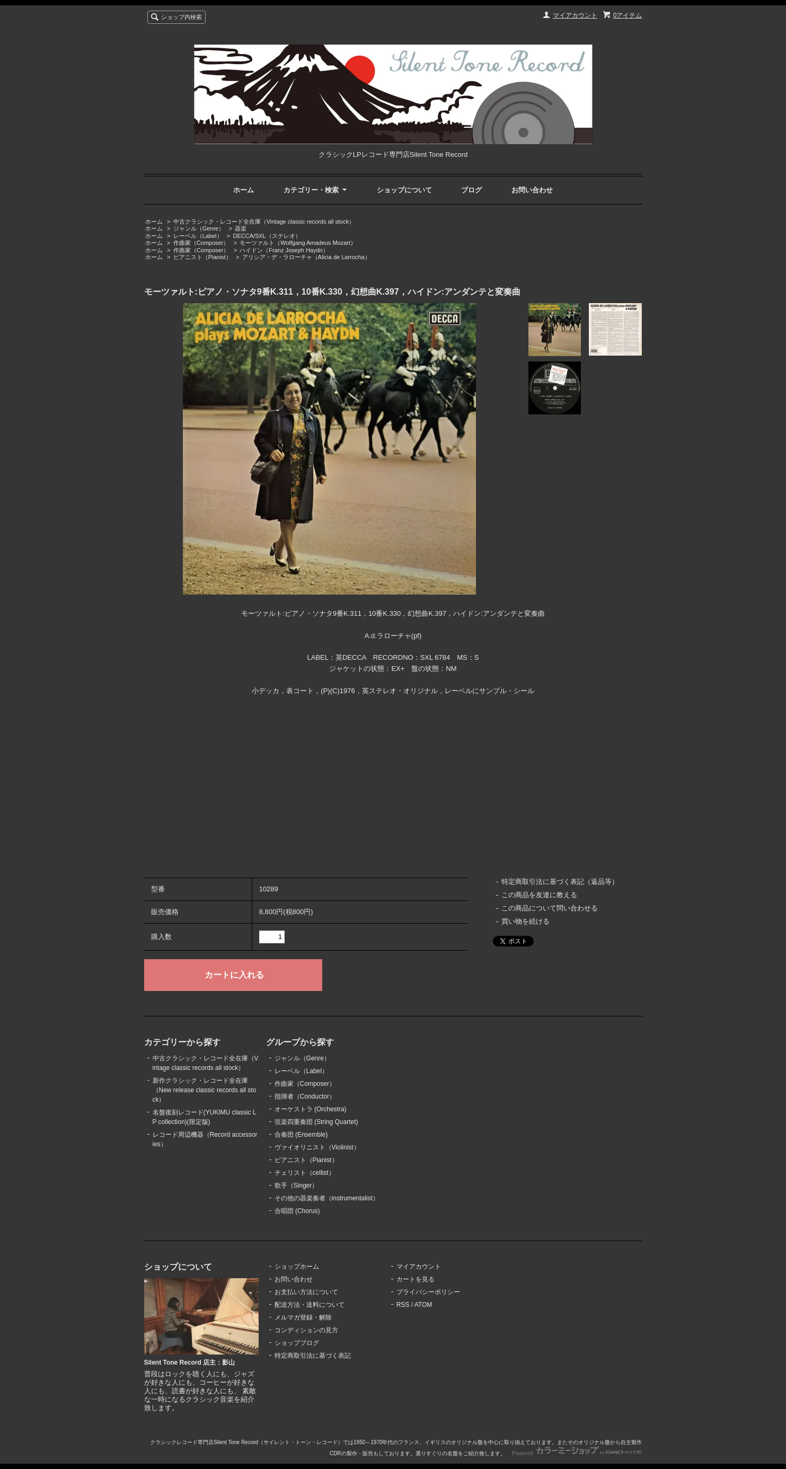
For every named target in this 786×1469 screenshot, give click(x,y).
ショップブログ (297, 1343)
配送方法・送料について (310, 1304)
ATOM (423, 1304)
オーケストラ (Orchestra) (311, 1109)
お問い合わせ (532, 190)
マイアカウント (575, 15)
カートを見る (415, 1279)
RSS (403, 1304)
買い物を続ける (525, 921)
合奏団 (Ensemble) (301, 1134)
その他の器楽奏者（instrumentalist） (327, 1198)
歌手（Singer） (297, 1185)
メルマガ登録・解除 (303, 1317)
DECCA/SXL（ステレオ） (267, 236)
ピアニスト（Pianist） (202, 257)
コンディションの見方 (306, 1330)
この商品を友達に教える (539, 895)
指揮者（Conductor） (305, 1096)
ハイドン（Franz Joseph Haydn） (284, 250)
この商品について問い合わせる (549, 908)
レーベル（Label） (198, 236)
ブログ (471, 190)
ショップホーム (297, 1266)
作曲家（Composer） (201, 243)
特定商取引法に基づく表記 (313, 1355)
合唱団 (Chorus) (297, 1211)
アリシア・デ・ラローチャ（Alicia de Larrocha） (306, 257)
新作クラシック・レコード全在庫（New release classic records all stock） (205, 1090)
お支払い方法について (306, 1292)
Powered (577, 1453)
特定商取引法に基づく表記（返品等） (560, 882)
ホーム (243, 190)
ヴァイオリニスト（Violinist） (317, 1147)
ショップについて (404, 190)
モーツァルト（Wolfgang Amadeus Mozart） (298, 243)
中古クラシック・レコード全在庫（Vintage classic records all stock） (264, 221)
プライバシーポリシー (428, 1292)
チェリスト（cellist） (305, 1172)
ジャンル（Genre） (199, 228)
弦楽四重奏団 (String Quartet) (316, 1122)
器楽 (240, 228)
